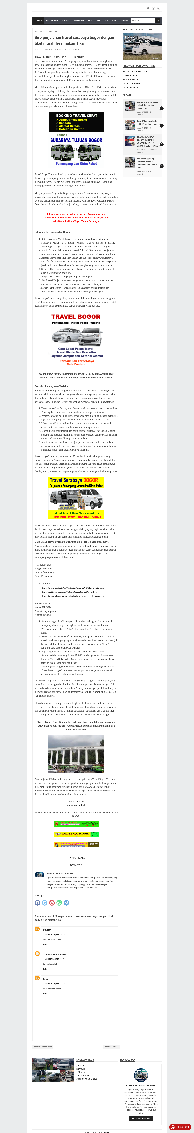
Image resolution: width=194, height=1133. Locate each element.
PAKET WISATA (130, 87)
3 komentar (74, 49)
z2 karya (80, 1072)
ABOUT (114, 21)
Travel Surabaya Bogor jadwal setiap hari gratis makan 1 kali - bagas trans (73, 596)
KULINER (47, 930)
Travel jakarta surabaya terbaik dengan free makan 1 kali (147, 105)
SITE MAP (125, 21)
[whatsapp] (59, 903)
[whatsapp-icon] (153, 8)
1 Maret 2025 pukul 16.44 (54, 959)
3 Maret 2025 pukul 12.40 (54, 983)
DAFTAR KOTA (76, 858)
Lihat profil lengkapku (141, 1118)
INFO (98, 21)
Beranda (38, 21)
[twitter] (44, 903)
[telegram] (66, 903)
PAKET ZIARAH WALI (133, 83)
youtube (80, 1065)
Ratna (45, 979)
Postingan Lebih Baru (43, 1047)
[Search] (143, 20)
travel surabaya (76, 801)
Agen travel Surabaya (86, 1079)
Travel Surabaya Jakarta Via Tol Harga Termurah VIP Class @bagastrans (73, 588)
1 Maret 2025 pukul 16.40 (54, 934)
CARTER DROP (130, 75)
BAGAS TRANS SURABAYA (141, 1085)
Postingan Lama (111, 1047)
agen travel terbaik (76, 805)
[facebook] (37, 903)
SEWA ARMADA (130, 79)
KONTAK (65, 21)
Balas (45, 944)
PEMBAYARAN (78, 21)
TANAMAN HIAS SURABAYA (55, 954)
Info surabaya (83, 1075)
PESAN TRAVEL (52, 21)
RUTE (90, 21)
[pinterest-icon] (159, 8)
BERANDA (76, 865)
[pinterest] (52, 903)
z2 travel (80, 1069)
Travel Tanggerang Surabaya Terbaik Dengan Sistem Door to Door (69, 592)
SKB (106, 21)
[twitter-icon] (148, 8)
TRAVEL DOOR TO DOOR (135, 71)
